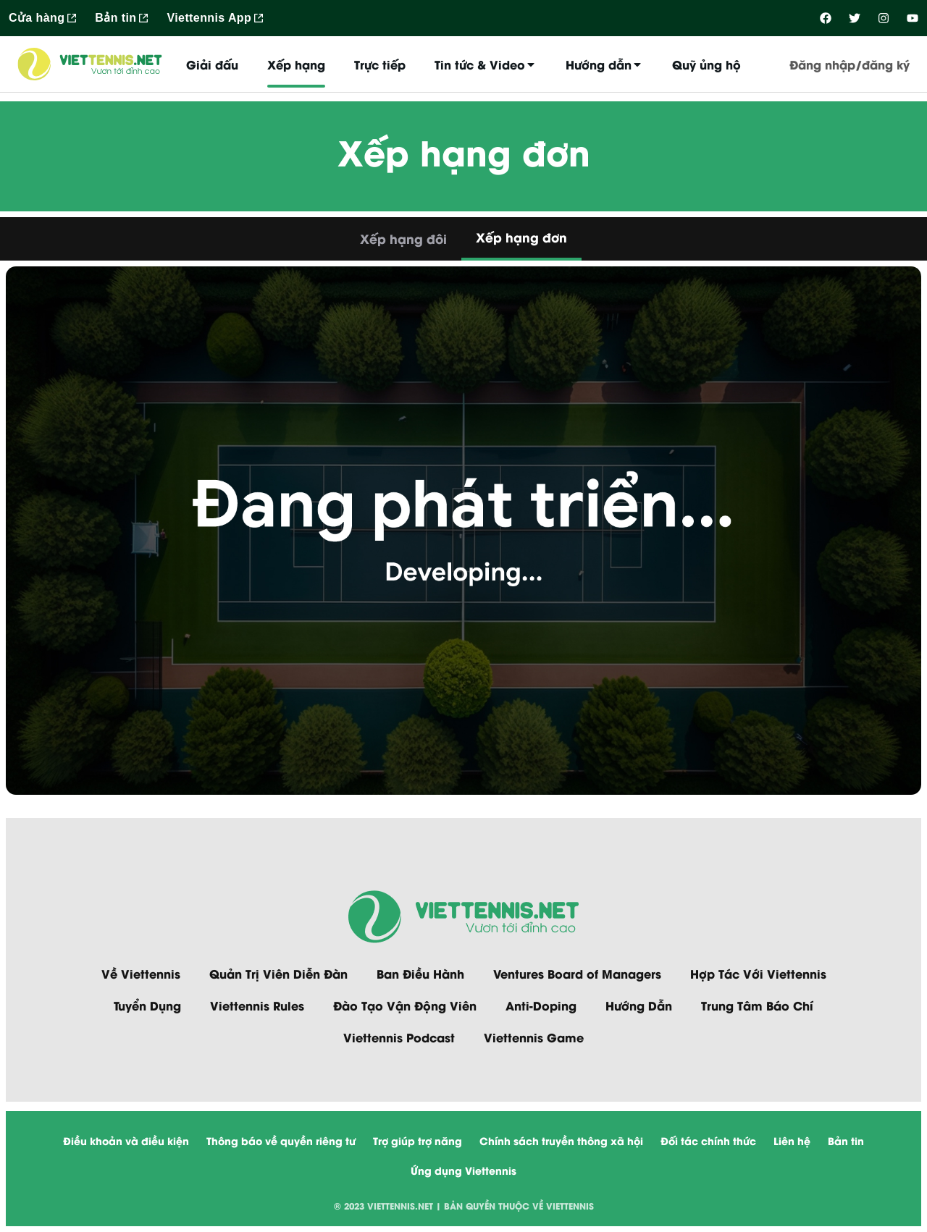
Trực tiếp (380, 64)
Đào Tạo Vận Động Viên (405, 1005)
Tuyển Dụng (147, 1005)
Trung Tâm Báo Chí (757, 1005)
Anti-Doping (541, 1005)
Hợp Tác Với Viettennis (758, 973)
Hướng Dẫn (638, 1005)
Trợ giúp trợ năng (417, 1140)
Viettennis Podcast (399, 1037)
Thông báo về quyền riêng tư (281, 1140)
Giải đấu (212, 64)
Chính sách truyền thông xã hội (561, 1140)
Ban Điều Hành (420, 973)
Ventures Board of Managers (577, 973)
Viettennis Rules (257, 1005)
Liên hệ (791, 1140)
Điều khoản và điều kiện (126, 1140)
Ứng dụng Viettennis (463, 1170)
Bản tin (846, 1140)
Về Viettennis (140, 973)
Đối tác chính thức (708, 1140)
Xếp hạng (296, 64)
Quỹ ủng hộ (706, 64)
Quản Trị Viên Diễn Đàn (278, 973)
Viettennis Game (534, 1037)
